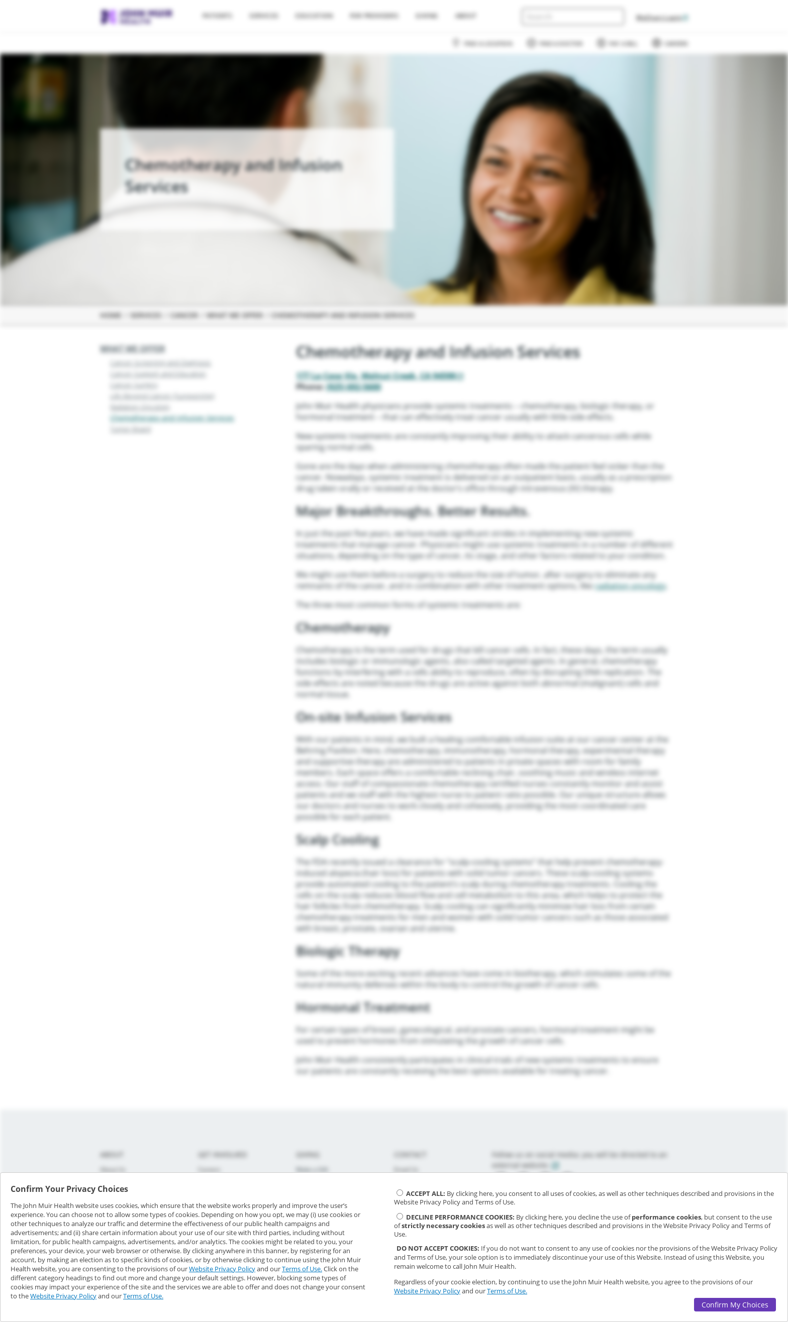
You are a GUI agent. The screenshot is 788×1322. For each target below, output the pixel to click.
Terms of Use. (302, 1268)
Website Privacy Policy (222, 1268)
